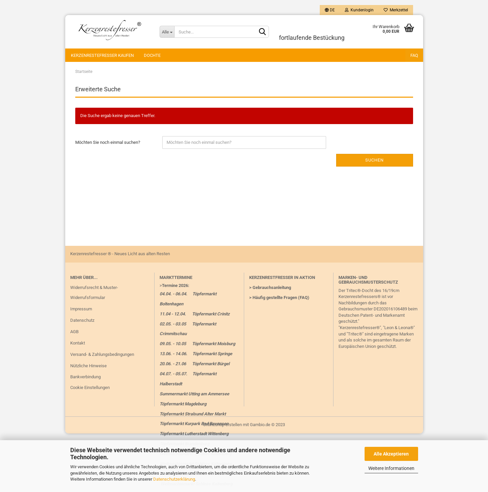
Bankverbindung (85, 376)
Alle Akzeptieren (391, 454)
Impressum (81, 308)
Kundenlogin (359, 10)
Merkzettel (396, 10)
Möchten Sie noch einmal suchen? (107, 142)
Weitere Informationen (391, 468)
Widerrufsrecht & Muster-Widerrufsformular (94, 292)
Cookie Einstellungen (90, 387)
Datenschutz (82, 320)
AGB (74, 331)
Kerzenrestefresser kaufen (102, 55)
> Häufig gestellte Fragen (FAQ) (279, 297)
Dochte (152, 55)
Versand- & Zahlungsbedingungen (102, 354)
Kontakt (77, 343)
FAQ (414, 55)
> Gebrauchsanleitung (270, 287)
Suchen (374, 160)
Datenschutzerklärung (174, 479)
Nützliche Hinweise (88, 365)
